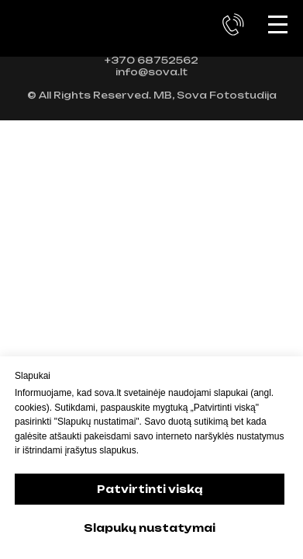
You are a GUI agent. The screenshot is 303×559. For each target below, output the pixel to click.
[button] (233, 24)
